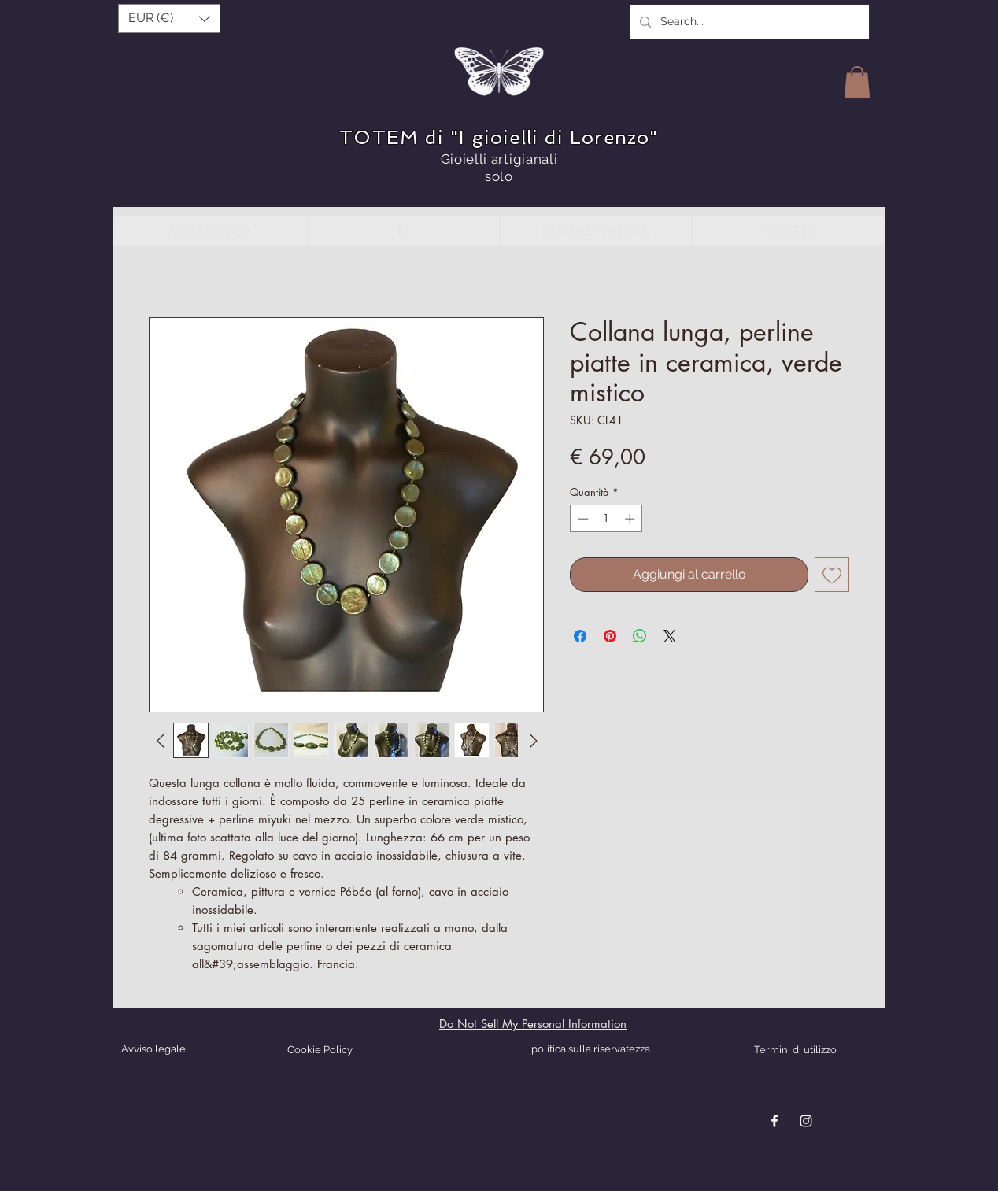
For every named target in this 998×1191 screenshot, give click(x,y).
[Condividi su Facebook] (580, 636)
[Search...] (748, 22)
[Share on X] (669, 636)
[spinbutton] (606, 518)
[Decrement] (581, 518)
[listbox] (169, 18)
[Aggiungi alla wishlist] (832, 574)
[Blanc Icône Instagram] (806, 1121)
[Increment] (631, 518)
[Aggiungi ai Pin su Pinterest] (610, 636)
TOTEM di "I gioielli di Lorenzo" (498, 137)
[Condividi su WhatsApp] (639, 636)
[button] (169, 18)
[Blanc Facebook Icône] (774, 1121)
